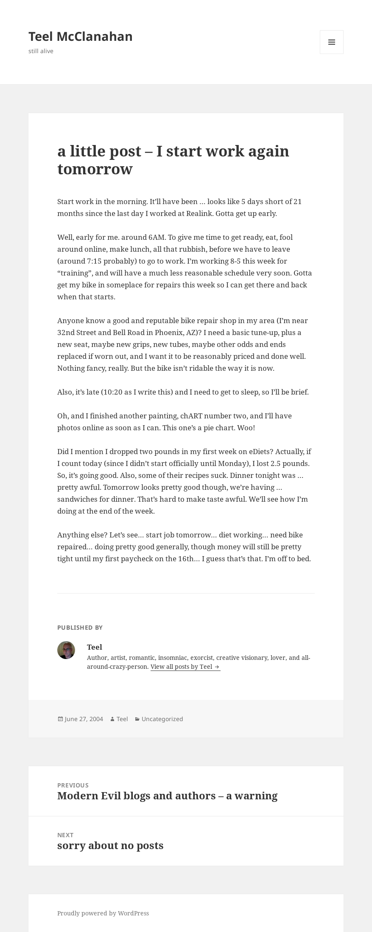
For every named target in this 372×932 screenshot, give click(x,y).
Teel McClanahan (80, 36)
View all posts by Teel (182, 666)
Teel (122, 719)
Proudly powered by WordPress (103, 913)
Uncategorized (162, 719)
